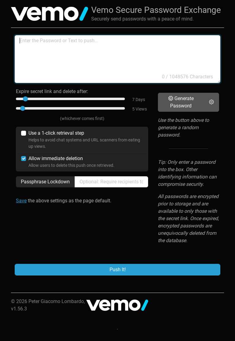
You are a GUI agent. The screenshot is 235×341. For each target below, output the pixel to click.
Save (21, 201)
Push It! (118, 269)
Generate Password (181, 102)
